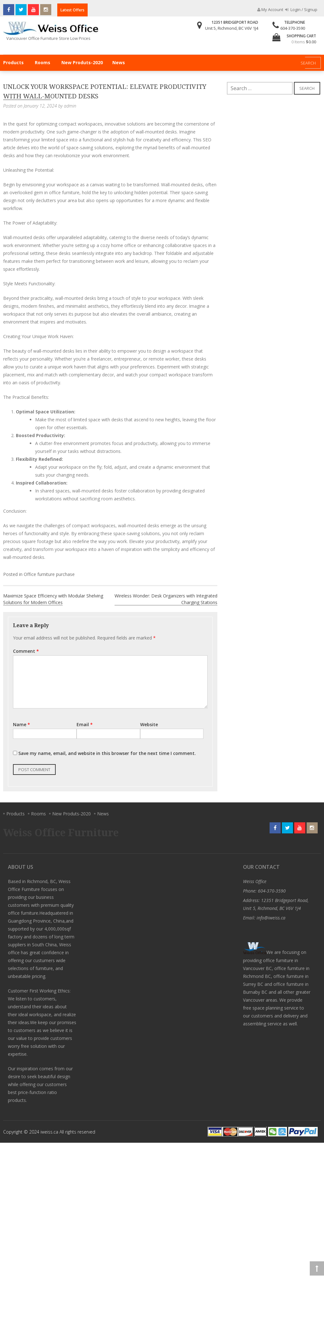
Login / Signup (301, 9)
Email (85, 724)
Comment (26, 651)
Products (13, 62)
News (118, 62)
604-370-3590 (292, 28)
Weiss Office (254, 881)
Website (149, 724)
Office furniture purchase (49, 574)
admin (70, 106)
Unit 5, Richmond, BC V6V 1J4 (231, 28)
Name (21, 724)
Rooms (42, 62)
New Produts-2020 (82, 62)
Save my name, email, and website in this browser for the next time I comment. (107, 753)
